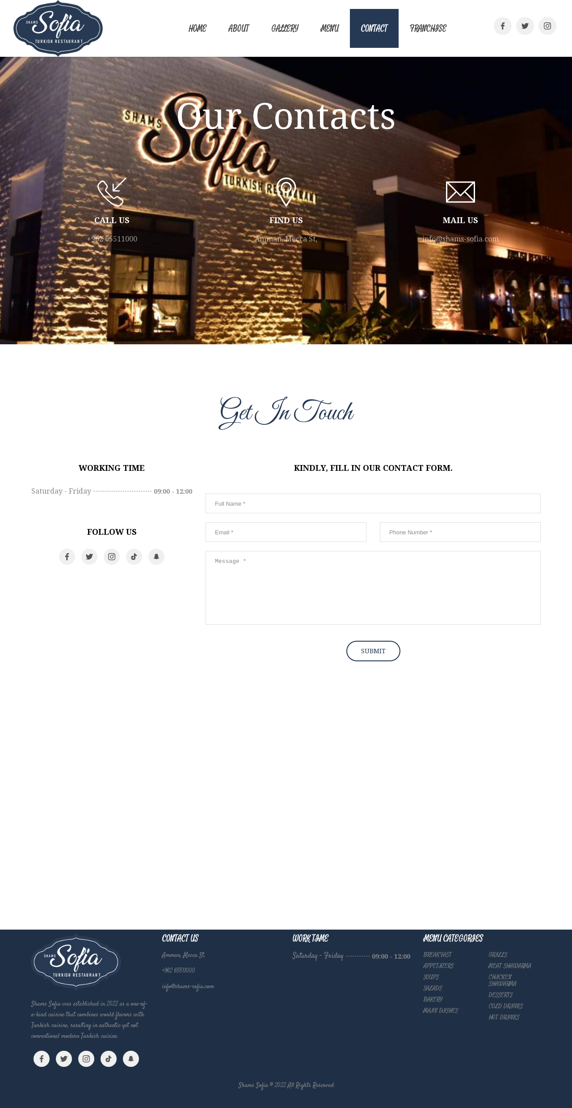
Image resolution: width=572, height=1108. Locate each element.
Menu (330, 29)
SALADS (433, 988)
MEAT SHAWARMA (510, 966)
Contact (374, 29)
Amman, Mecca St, (286, 239)
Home (197, 29)
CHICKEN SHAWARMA (503, 980)
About (239, 29)
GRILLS (498, 955)
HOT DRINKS (504, 1017)
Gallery (285, 29)
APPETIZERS (439, 966)
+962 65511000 (112, 239)
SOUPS (431, 977)
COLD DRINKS (506, 1006)
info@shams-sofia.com (460, 239)
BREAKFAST (438, 955)
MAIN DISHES (441, 1011)
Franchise (428, 29)
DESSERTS (501, 995)
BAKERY (433, 999)
